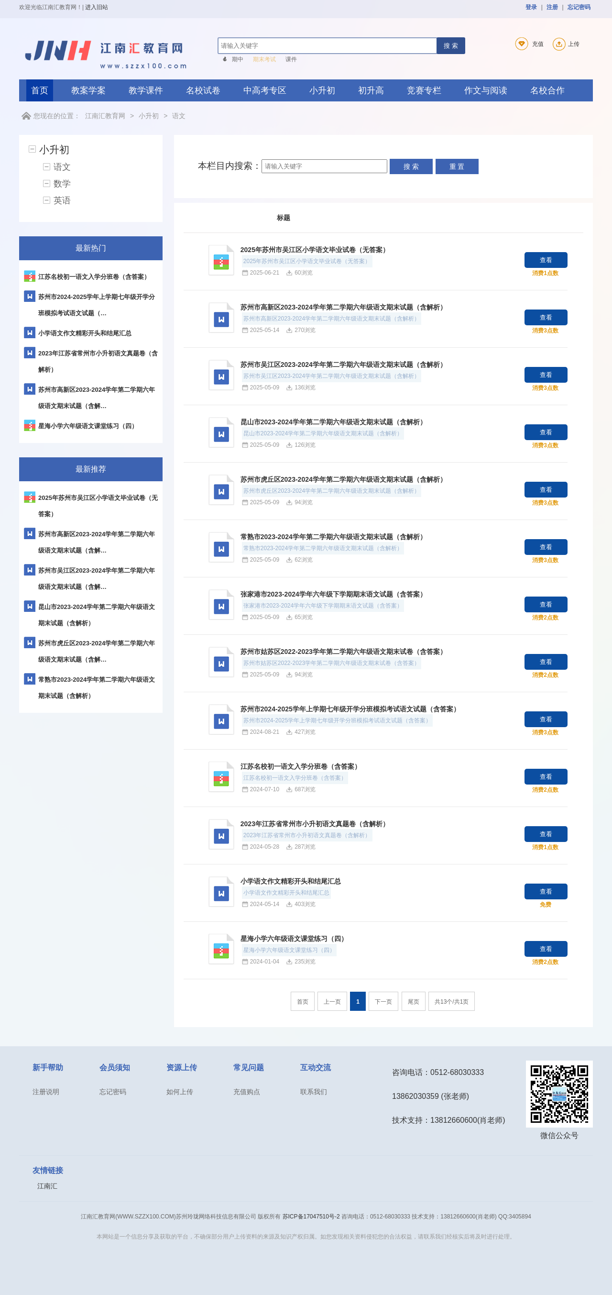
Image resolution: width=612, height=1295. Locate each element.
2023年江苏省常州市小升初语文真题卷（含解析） (314, 824)
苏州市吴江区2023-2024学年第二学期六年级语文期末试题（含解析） (343, 364)
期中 (237, 59)
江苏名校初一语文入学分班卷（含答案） (300, 766)
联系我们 (313, 1092)
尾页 (413, 1001)
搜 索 (451, 45)
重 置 (457, 166)
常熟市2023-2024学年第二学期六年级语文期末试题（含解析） (333, 537)
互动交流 (315, 1067)
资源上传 (181, 1067)
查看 (546, 260)
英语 (62, 200)
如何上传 (179, 1092)
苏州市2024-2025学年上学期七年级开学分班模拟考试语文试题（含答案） (350, 709)
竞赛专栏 (424, 90)
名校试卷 (203, 90)
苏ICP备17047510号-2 (311, 1216)
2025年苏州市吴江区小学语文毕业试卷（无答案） (314, 250)
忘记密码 (579, 7)
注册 (552, 7)
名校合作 (547, 90)
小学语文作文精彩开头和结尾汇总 (290, 881)
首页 (39, 90)
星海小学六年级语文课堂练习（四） (294, 938)
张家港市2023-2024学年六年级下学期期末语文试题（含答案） (333, 594)
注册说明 (46, 1092)
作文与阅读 (485, 90)
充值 (527, 44)
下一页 (383, 1001)
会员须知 (114, 1067)
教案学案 (88, 90)
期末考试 (264, 59)
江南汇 (47, 1186)
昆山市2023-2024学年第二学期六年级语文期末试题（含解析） (333, 422)
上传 (564, 44)
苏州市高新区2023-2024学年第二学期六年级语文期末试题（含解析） (343, 307)
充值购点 (246, 1092)
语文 (179, 116)
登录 (531, 7)
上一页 (332, 1001)
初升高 (371, 90)
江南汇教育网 (105, 116)
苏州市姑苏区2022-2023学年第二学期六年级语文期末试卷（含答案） (343, 651)
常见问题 (248, 1067)
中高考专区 (264, 90)
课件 (291, 59)
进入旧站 (96, 7)
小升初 (322, 90)
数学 (62, 183)
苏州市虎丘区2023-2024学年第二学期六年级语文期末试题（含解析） (343, 479)
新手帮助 (48, 1067)
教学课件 (146, 90)
